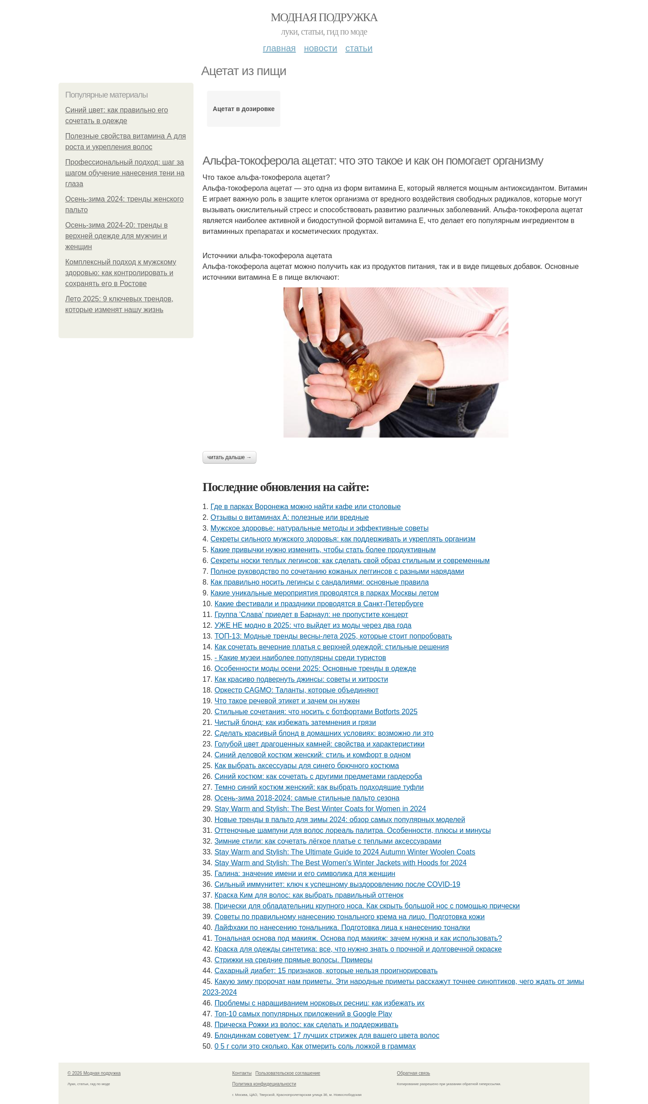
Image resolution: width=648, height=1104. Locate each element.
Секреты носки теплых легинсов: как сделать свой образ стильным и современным (350, 560)
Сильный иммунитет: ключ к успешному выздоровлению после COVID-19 (337, 884)
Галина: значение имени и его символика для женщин (305, 873)
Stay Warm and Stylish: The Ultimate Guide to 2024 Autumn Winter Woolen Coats (345, 852)
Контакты (242, 1073)
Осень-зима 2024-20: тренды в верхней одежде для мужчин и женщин (116, 235)
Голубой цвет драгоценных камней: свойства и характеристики (320, 744)
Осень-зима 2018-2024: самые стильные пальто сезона (307, 798)
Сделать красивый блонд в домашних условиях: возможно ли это (324, 733)
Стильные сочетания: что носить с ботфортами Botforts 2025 (316, 711)
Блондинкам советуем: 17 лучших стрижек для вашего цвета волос (327, 1035)
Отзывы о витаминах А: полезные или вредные (290, 517)
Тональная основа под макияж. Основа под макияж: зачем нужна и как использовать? (358, 938)
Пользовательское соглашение (288, 1073)
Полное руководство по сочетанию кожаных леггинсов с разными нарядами (337, 571)
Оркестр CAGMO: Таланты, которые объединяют (297, 690)
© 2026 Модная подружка (94, 1073)
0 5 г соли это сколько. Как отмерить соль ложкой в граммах (315, 1046)
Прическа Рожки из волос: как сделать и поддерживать (307, 1024)
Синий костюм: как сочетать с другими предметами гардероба (318, 776)
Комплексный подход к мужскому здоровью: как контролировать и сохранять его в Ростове (120, 272)
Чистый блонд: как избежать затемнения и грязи (295, 722)
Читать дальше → (229, 457)
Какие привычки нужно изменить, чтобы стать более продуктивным (323, 550)
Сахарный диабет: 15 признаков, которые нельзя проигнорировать (326, 970)
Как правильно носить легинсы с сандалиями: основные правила (320, 582)
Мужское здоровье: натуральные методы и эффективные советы (320, 528)
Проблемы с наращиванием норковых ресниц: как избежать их (320, 1003)
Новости (320, 48)
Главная (279, 48)
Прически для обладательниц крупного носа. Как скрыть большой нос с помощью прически (367, 906)
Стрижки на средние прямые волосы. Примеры (294, 960)
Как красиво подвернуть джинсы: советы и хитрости (301, 679)
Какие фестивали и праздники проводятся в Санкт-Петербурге (319, 604)
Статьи (358, 48)
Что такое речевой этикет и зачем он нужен (287, 701)
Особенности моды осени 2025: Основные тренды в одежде (315, 668)
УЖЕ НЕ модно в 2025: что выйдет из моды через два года (313, 625)
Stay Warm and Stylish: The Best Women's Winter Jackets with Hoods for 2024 (341, 863)
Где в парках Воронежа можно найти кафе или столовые (306, 506)
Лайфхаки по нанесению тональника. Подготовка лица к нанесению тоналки (342, 927)
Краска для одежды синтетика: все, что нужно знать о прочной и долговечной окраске (358, 949)
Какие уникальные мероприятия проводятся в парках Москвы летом (325, 593)
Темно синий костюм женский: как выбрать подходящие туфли (319, 787)
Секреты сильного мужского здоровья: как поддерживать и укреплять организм (343, 539)
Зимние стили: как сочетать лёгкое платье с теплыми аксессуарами (328, 841)
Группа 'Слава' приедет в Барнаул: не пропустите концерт (311, 614)
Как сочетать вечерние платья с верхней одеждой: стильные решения (332, 647)
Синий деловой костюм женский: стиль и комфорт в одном (313, 755)
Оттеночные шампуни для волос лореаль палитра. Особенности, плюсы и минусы (353, 830)
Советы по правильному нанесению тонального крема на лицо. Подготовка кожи (350, 917)
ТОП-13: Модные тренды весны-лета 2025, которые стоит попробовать (333, 636)
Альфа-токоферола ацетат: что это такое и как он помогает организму (372, 160)
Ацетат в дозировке (244, 108)
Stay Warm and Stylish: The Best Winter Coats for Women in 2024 (320, 809)
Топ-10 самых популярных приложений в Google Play (303, 1014)
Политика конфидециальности (264, 1084)
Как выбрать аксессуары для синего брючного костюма (307, 765)
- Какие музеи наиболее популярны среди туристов (300, 658)
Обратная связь (413, 1073)
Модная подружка (323, 17)
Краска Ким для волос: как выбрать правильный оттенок (309, 895)
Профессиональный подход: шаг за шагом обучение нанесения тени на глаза (124, 173)
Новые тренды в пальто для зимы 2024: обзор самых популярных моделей (340, 819)
